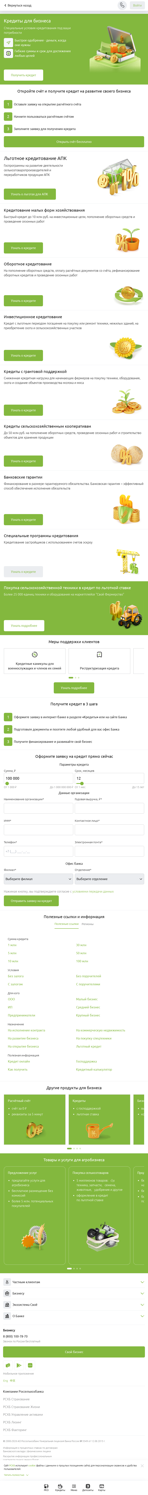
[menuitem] (74, 1282)
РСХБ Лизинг (12, 1422)
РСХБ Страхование (16, 1399)
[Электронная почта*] (109, 851)
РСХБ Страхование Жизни (21, 1407)
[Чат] (122, 5)
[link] (23, 75)
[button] (71, 677)
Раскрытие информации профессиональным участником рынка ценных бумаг (27, 1458)
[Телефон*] (38, 851)
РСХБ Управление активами (23, 1414)
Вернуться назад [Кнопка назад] (17, 5)
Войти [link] (137, 5)
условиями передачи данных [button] (93, 891)
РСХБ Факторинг (15, 1430)
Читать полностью (16, 1475)
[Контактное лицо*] (109, 829)
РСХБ (12, 1465)
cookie (31, 1465)
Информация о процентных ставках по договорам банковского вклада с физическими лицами (30, 1450)
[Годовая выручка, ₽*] (109, 808)
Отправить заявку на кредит (31, 901)
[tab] (67, 924)
